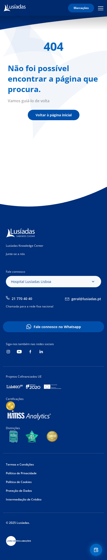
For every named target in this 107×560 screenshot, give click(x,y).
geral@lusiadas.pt (86, 299)
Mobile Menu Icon (100, 8)
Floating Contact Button (96, 549)
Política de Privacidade (21, 473)
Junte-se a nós (15, 254)
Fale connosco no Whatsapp (57, 326)
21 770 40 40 (22, 298)
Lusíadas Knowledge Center (24, 246)
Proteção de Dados (19, 491)
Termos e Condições (20, 464)
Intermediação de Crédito (23, 499)
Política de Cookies (19, 482)
